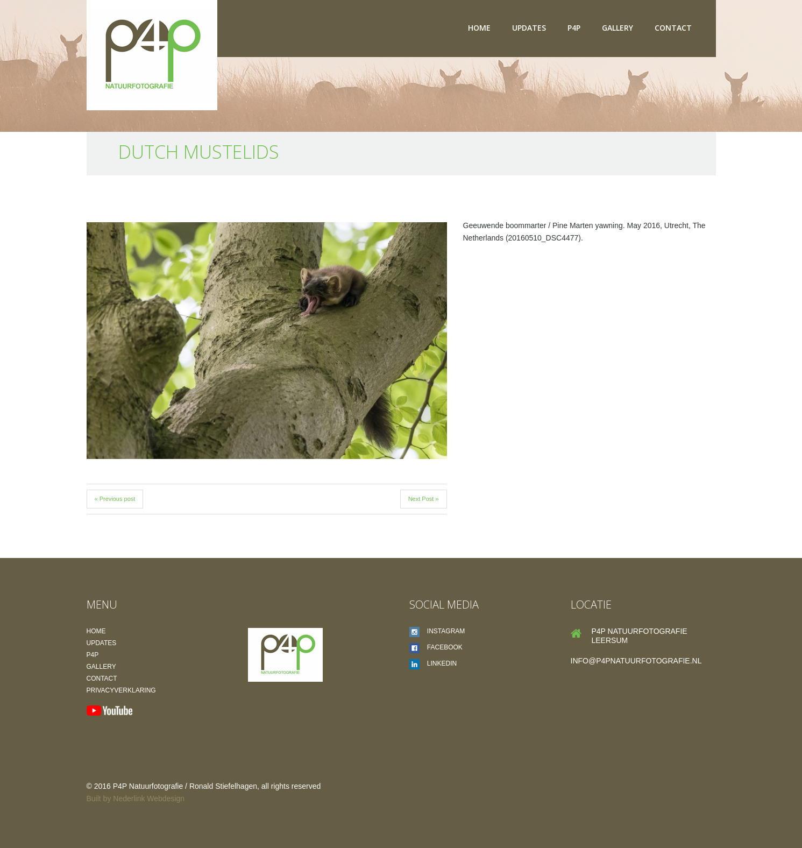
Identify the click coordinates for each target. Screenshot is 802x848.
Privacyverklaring (121, 690)
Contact (673, 28)
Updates (529, 28)
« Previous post (115, 499)
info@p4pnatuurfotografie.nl (636, 660)
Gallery (617, 28)
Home (479, 28)
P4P (573, 28)
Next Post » (423, 499)
